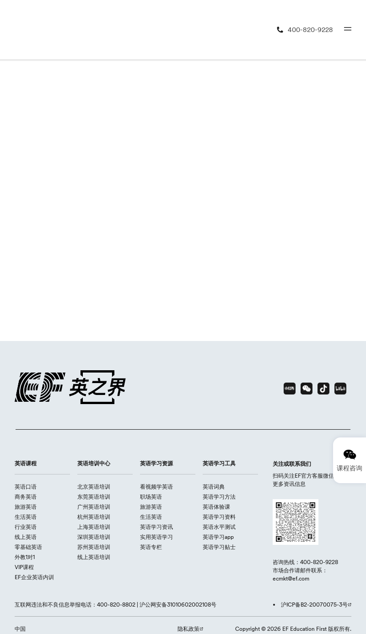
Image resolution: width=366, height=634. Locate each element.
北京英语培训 (93, 486)
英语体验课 (216, 507)
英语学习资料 (219, 517)
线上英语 (26, 537)
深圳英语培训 (93, 537)
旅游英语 (26, 507)
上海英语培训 (93, 527)
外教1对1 (25, 557)
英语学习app (218, 537)
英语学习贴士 (219, 547)
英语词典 (214, 486)
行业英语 (26, 527)
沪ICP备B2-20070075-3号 (314, 604)
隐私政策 (188, 629)
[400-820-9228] (304, 30)
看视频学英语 (156, 486)
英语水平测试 (219, 527)
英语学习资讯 (156, 527)
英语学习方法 (219, 497)
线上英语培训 (93, 557)
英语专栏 (151, 547)
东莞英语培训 (93, 497)
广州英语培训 (93, 507)
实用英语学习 (156, 537)
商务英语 (26, 497)
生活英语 (26, 517)
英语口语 (26, 486)
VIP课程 (24, 567)
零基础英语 (28, 547)
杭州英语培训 (93, 517)
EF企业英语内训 (34, 577)
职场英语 (151, 497)
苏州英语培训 (93, 547)
